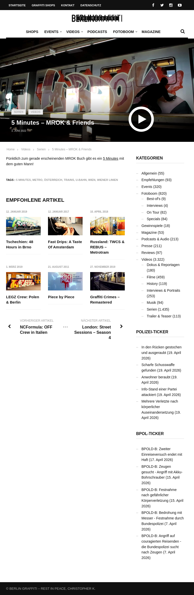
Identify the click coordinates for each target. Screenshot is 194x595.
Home (11, 149)
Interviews (155, 206)
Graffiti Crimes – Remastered (105, 299)
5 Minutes (110, 158)
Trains (69, 179)
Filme (151, 277)
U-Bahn (81, 179)
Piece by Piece (61, 297)
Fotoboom (124, 32)
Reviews (148, 253)
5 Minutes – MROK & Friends (71, 149)
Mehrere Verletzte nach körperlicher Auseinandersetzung (159, 406)
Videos (74, 32)
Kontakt (68, 5)
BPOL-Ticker (150, 434)
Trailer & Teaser (159, 316)
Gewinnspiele (152, 226)
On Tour (153, 212)
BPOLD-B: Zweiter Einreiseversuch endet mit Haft (161, 454)
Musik (151, 303)
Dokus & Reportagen (163, 265)
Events (52, 32)
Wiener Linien (107, 179)
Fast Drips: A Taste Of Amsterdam (65, 244)
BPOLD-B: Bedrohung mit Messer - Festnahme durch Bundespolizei (162, 518)
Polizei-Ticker (152, 332)
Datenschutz (91, 5)
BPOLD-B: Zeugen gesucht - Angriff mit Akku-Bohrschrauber (161, 472)
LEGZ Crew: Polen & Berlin (22, 299)
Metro (37, 179)
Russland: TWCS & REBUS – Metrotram (107, 247)
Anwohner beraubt (155, 377)
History (152, 284)
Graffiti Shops (43, 5)
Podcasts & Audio (155, 239)
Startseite (17, 5)
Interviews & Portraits (163, 290)
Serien (18, 112)
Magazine (151, 32)
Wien (91, 179)
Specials (153, 219)
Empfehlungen (152, 180)
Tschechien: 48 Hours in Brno (19, 244)
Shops (32, 32)
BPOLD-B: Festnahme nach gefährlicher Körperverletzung (159, 495)
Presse (147, 246)
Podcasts (97, 32)
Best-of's (153, 199)
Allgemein (149, 173)
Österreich (53, 179)
